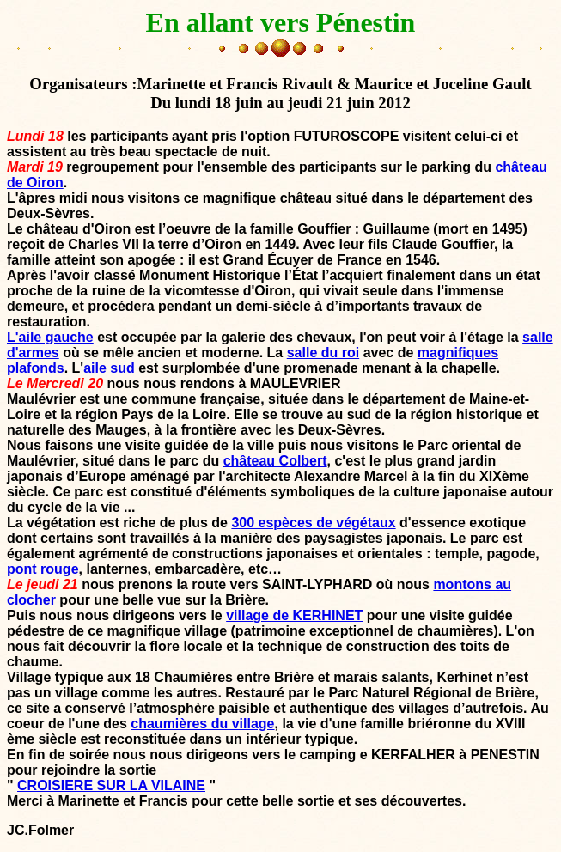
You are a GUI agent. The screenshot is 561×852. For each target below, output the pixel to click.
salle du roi (323, 352)
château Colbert (275, 460)
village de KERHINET (294, 615)
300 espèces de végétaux (313, 522)
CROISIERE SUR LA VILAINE (111, 785)
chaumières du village (202, 723)
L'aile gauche (50, 337)
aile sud (109, 368)
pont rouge (43, 569)
